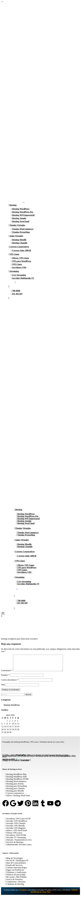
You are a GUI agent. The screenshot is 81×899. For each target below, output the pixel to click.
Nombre (5, 678)
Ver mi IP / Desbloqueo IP (16, 864)
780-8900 (15, 291)
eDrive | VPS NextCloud (16, 833)
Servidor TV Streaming (15, 840)
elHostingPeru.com (22, 758)
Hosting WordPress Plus (16, 777)
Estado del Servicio (13, 868)
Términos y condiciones (15, 875)
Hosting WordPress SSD (16, 780)
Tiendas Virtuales (16, 225)
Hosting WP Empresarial (22, 215)
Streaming (13, 271)
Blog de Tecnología (14, 861)
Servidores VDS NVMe (15, 838)
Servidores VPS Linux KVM (17, 822)
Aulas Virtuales (15, 236)
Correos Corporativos (18, 247)
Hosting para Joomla (14, 787)
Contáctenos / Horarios (15, 885)
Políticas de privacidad (15, 878)
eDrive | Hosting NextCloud (17, 798)
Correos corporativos (14, 796)
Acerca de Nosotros (14, 882)
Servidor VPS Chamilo (15, 826)
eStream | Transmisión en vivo (18, 843)
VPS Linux (13, 254)
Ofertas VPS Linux (13, 836)
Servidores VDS (18, 267)
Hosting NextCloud (20, 221)
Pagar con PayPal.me (14, 873)
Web (3, 688)
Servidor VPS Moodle (15, 829)
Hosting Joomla (18, 218)
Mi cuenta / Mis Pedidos (16, 880)
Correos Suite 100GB (21, 250)
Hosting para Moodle (14, 794)
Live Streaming (18, 275)
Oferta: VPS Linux (20, 258)
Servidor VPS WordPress (16, 824)
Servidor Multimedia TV (22, 278)
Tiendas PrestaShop (20, 232)
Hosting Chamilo (19, 243)
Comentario (7, 673)
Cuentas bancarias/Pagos (16, 871)
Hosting (12, 205)
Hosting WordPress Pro (22, 212)
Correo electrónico (9, 683)
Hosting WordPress (20, 209)
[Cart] (3, 613)
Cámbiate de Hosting (14, 887)
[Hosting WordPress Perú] (2, 1)
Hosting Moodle (18, 240)
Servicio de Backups (14, 845)
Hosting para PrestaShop (16, 789)
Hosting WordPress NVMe (17, 782)
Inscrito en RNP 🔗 (10, 762)
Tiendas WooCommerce (22, 229)
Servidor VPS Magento (15, 831)
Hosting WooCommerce (15, 784)
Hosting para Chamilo (15, 791)
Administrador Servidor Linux (18, 848)
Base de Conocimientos (15, 866)
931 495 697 (17, 294)
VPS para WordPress (21, 261)
